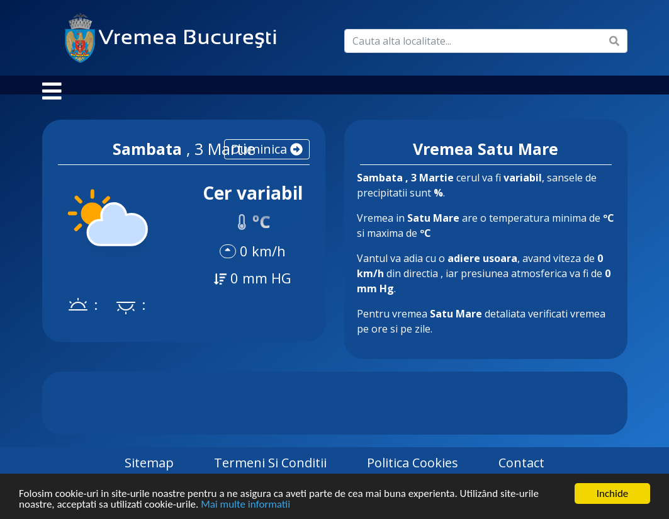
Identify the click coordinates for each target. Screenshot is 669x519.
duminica (267, 161)
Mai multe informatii (245, 504)
